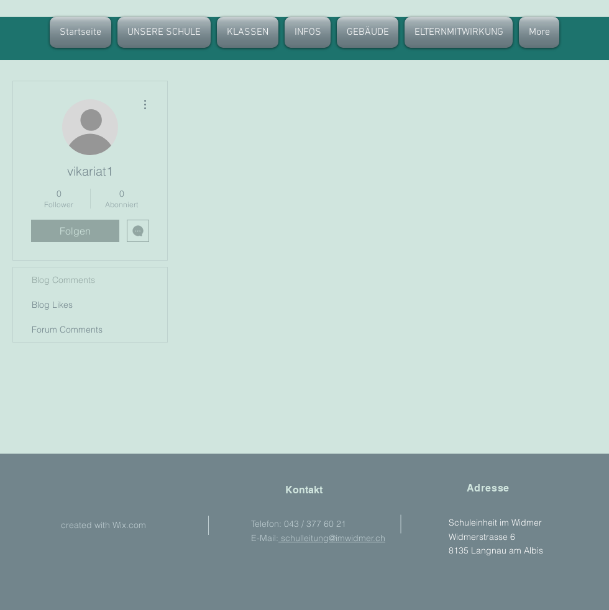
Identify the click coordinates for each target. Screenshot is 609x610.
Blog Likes (52, 304)
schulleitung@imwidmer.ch (331, 538)
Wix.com (129, 525)
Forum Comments (67, 329)
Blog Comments (63, 279)
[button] (248, 32)
